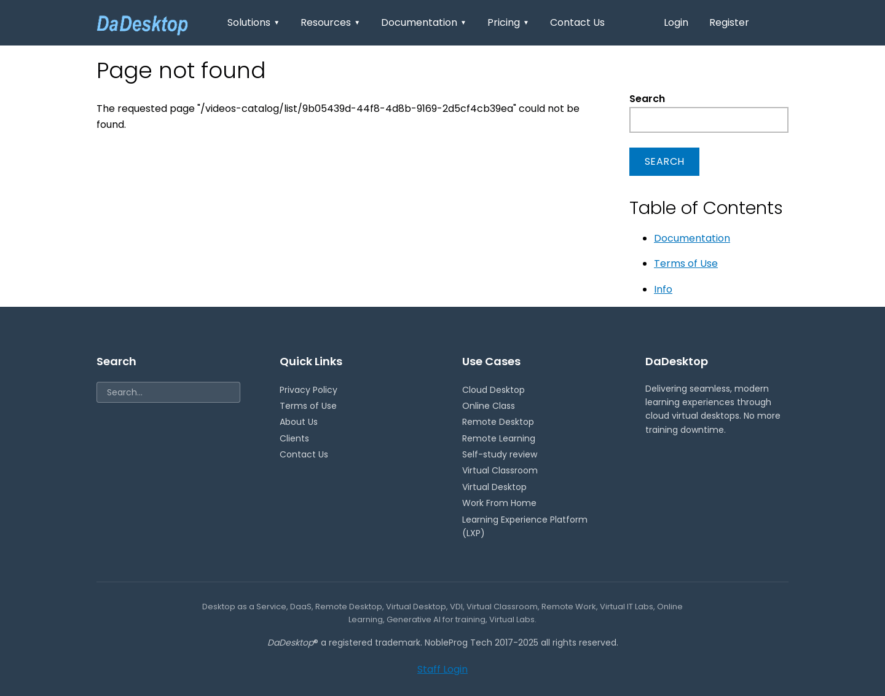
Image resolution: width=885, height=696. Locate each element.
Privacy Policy (308, 390)
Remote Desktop (498, 422)
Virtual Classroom (500, 470)
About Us (299, 422)
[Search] (168, 392)
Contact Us (577, 22)
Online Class (488, 406)
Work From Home (499, 503)
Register (729, 22)
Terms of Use (686, 263)
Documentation (423, 22)
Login (676, 22)
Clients (294, 438)
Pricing (508, 22)
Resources (330, 22)
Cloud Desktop (493, 390)
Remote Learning (498, 438)
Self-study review (499, 454)
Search (647, 99)
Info (663, 289)
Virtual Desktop (494, 487)
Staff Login (442, 669)
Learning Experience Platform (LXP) (525, 526)
